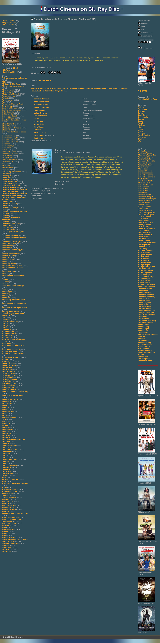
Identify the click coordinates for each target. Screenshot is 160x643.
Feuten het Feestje (10, 208)
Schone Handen (9, 445)
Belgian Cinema (9, 23)
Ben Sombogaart (145, 173)
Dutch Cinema (8, 21)
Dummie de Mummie (11, 188)
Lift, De (5, 324)
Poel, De (5, 407)
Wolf (4, 535)
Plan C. (5, 405)
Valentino (6, 499)
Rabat (4, 421)
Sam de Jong (143, 327)
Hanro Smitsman (145, 211)
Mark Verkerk (143, 261)
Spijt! (4, 463)
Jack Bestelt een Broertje (13, 286)
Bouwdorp (6, 148)
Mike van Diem (144, 281)
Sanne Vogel (143, 329)
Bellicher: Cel (8, 114)
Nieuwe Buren (8, 367)
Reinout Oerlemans (146, 311)
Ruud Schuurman (145, 323)
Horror (141, 129)
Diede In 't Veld (144, 195)
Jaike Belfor (39, 135)
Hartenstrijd (7, 248)
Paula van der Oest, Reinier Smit (146, 298)
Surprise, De (7, 473)
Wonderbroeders (9, 537)
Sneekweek (7, 451)
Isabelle (5, 282)
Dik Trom (6, 174)
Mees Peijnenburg (145, 277)
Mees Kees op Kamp (11, 350)
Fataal (4, 206)
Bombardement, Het (10, 138)
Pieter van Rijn (144, 305)
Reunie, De (6, 433)
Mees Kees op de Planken (13, 346)
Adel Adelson (143, 151)
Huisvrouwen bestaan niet (13, 276)
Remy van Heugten (146, 313)
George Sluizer (144, 207)
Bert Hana (38, 130)
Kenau (5, 296)
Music (140, 131)
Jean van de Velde (146, 223)
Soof (4, 455)
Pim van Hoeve (144, 309)
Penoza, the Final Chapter (13, 395)
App (3, 102)
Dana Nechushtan (145, 185)
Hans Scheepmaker (146, 213)
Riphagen (6, 435)
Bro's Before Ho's (9, 160)
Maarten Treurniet (145, 251)
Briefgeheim (7, 158)
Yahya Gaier (60, 91)
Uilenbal (5, 495)
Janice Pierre (143, 221)
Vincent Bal (143, 357)
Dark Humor (143, 115)
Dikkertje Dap (8, 176)
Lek (3, 318)
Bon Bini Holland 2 (10, 142)
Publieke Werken (9, 417)
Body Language (9, 136)
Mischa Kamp (144, 283)
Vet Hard (5, 511)
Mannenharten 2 (9, 334)
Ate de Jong (143, 169)
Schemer (6, 443)
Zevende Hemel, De (10, 543)
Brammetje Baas (9, 152)
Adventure (142, 109)
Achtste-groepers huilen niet (14, 78)
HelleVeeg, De (8, 260)
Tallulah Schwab (145, 345)
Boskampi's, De (8, 146)
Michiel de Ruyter (9, 352)
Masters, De (7, 338)
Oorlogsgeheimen (9, 379)
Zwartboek (6, 551)
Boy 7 (4, 150)
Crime (140, 113)
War (139, 141)
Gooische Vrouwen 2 (11, 236)
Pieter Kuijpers (144, 303)
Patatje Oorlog (8, 387)
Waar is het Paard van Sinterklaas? (11, 520)
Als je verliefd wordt (10, 94)
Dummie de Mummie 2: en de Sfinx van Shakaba (14, 191)
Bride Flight (7, 156)
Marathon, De (7, 336)
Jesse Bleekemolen (146, 229)
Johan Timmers (144, 237)
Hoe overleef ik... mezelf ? (13, 268)
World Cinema (8, 25)
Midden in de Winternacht (13, 354)
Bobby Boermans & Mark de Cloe (146, 178)
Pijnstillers (6, 401)
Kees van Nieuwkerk (146, 243)
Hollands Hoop (8, 272)
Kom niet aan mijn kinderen (14, 304)
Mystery (141, 133)
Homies (5, 274)
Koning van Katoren (10, 312)
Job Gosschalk (144, 233)
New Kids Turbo (9, 365)
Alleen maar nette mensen (13, 86)
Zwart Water (7, 549)
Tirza (4, 481)
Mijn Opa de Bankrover (12, 358)
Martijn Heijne (144, 265)
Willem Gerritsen (145, 361)
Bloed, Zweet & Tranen (11, 128)
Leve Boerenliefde (10, 322)
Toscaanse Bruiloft (10, 489)
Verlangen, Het (8, 507)
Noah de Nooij (40, 133)
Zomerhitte (6, 547)
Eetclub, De (7, 202)
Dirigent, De (7, 180)
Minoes (5, 360)
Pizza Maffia (7, 403)
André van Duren (145, 157)
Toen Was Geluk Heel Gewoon (15, 483)
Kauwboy (6, 294)
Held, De (5, 258)
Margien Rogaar (145, 255)
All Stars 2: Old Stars (11, 84)
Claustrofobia (8, 168)
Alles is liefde (8, 92)
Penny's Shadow (9, 389)
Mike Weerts (39, 127)
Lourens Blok (144, 247)
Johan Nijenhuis (145, 235)
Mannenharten (8, 332)
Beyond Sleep (8, 118)
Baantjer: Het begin (10, 108)
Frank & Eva (7, 226)
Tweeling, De (7, 493)
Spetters (5, 461)
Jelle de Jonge (144, 227)
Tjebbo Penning (145, 351)
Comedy (141, 111)
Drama (141, 119)
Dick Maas (142, 193)
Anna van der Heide (146, 161)
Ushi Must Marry (9, 497)
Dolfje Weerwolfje (9, 182)
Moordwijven (7, 362)
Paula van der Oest (146, 295)
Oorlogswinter (8, 381)
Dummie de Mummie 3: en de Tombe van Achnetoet (14, 195)
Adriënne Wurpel (145, 153)
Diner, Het (6, 178)
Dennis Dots (143, 191)
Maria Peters (143, 257)
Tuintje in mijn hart (10, 491)
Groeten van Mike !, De (12, 242)
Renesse (5, 431)
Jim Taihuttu (143, 231)
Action (141, 107)
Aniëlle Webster (145, 159)
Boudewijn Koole (145, 181)
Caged (5, 164)
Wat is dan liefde (9, 523)
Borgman (6, 144)
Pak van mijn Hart (9, 383)
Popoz (4, 409)
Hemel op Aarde (9, 264)
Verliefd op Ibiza (9, 509)
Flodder (5, 216)
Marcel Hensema (70, 88)
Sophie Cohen (40, 138)
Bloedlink (6, 130)
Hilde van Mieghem (146, 215)
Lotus (4, 328)
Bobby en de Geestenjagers (14, 132)
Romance (142, 137)
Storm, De (6, 471)
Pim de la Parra (144, 307)
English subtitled (10, 72)
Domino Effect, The (10, 184)
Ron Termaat (143, 319)
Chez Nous (6, 166)
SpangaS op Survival (11, 459)
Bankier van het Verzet (11, 110)
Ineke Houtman (144, 217)
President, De (8, 411)
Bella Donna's (8, 112)
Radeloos (6, 423)
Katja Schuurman (54, 88)
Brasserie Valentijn (10, 154)
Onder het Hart (8, 373)
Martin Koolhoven (145, 271)
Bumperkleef (7, 162)
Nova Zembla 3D (9, 371)
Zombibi (5, 545)
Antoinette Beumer (146, 165)
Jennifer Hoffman (38, 88)
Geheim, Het (7, 228)
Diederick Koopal (145, 197)
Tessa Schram (144, 347)
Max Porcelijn (144, 275)
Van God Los (7, 501)
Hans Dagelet (100, 88)
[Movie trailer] (71, 49)
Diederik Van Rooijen (147, 199)
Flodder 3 (6, 222)
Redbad (5, 427)
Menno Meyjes (144, 279)
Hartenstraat (7, 246)
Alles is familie (8, 90)
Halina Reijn (143, 209)
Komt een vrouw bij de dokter (14, 308)
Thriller (141, 139)
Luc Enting (142, 249)
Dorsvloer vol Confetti (11, 186)
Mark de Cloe (143, 259)
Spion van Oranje (9, 465)
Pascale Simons (145, 289)
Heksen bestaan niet (10, 254)
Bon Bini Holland (9, 140)
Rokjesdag (6, 437)
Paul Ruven (143, 291)
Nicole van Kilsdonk (146, 287)
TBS (4, 477)
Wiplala (5, 531)
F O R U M (142, 91)
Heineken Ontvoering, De (13, 250)
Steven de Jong (144, 343)
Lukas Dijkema (113, 88)
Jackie (5, 290)
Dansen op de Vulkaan (11, 172)
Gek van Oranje (8, 230)
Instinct (5, 280)
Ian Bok (40, 91)
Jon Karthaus (144, 239)
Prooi (4, 415)
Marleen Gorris (144, 263)
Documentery (144, 117)
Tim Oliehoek (143, 349)
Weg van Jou (7, 525)
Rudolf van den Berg (147, 321)
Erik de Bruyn (144, 203)
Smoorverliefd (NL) (10, 449)
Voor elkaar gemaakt (11, 517)
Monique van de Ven (146, 285)
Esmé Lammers (144, 205)
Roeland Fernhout (85, 88)
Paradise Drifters (9, 385)
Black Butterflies (9, 124)
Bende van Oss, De (10, 116)
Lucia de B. (7, 330)
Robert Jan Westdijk (146, 315)
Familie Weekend (9, 204)
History (141, 127)
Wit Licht (6, 533)
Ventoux (5, 503)
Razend (5, 425)
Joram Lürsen (144, 241)
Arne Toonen (143, 167)
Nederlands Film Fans (147, 99)
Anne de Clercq (144, 163)
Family (141, 123)
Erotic (140, 121)
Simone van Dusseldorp (143, 332)
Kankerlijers (7, 292)
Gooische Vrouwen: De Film (14, 238)
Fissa (4, 210)
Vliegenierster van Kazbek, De (15, 513)
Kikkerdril (6, 298)
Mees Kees (6, 344)
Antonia (5, 98)
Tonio (4, 487)
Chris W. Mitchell (145, 183)
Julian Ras (49, 91)
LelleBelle (6, 320)
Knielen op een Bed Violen (13, 300)
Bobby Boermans (145, 175)
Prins (4, 413)
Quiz (4, 419)
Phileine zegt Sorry (10, 399)
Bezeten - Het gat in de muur (14, 120)
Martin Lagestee (145, 273)
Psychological (144, 135)
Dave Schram (143, 187)
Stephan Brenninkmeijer (144, 340)
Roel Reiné (142, 317)
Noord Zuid (7, 369)
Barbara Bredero (145, 171)
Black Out (6, 126)
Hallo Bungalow (9, 244)
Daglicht (5, 170)
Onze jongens (8, 377)
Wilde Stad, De (8, 529)
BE (14, 68)
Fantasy (141, 125)
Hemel (4, 262)
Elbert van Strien (145, 201)
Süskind (5, 475)
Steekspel (6, 469)
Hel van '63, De (8, 256)
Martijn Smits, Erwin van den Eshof (146, 268)
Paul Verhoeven (144, 293)
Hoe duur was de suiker (12, 266)
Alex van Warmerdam (147, 155)
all (17, 68)
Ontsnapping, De (9, 375)
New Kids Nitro (8, 363)
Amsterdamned (8, 96)
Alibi (4, 82)
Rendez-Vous (7, 429)
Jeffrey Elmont (144, 225)
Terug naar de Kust (10, 479)
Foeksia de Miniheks (11, 224)
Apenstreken (7, 100)
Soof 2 (5, 457)
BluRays (6, 70)
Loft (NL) (6, 326)
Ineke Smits (143, 219)
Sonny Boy (6, 453)
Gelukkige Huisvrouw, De (13, 232)
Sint (3, 447)
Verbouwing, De (9, 505)
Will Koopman (144, 359)
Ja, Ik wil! (6, 284)
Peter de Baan (144, 301)
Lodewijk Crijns (144, 245)
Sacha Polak (143, 325)
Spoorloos (6, 467)
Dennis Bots (143, 189)
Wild (4, 527)
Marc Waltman (144, 253)
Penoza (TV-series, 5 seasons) (15, 391)
